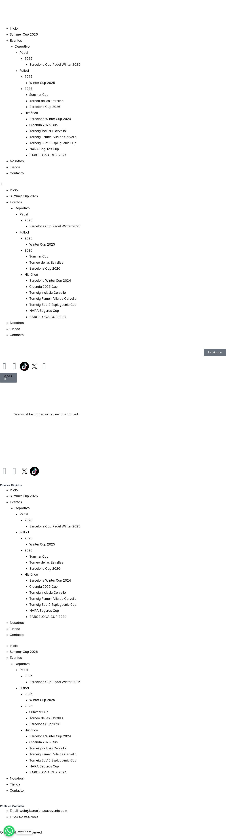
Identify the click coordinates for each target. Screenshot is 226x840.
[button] (113, 184)
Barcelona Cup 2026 (44, 107)
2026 (28, 89)
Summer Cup (38, 95)
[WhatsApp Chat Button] (9, 831)
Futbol (24, 71)
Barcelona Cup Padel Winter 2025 (54, 64)
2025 (28, 58)
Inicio (14, 28)
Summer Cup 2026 (24, 34)
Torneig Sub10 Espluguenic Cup (53, 143)
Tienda (15, 167)
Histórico (31, 113)
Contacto (17, 173)
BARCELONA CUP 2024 (47, 155)
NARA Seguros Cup (44, 149)
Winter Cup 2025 (42, 83)
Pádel (24, 52)
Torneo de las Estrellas (46, 101)
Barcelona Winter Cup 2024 (50, 119)
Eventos (16, 40)
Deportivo (22, 46)
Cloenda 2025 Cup (43, 125)
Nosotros (17, 161)
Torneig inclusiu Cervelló (47, 131)
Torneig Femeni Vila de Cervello (53, 137)
